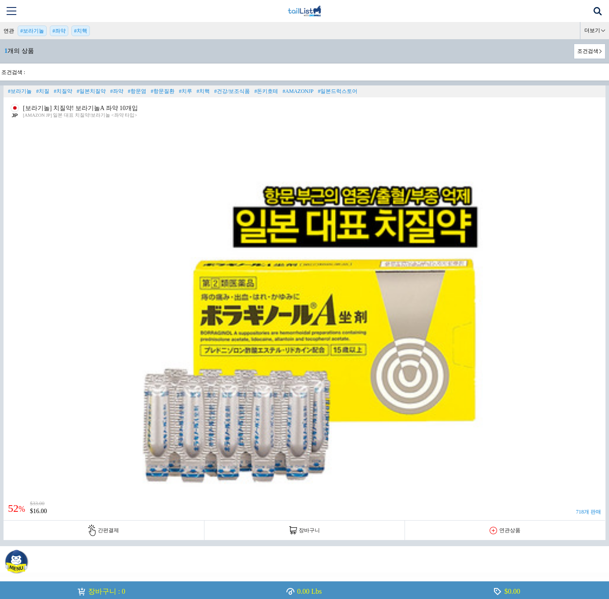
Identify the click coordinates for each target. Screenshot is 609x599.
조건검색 (587, 51)
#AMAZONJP (297, 91)
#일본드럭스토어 (337, 91)
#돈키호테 (266, 91)
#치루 (185, 91)
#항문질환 (163, 91)
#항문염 (137, 91)
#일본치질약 (91, 91)
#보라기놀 (32, 31)
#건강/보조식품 (232, 91)
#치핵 (80, 31)
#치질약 (63, 91)
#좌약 (59, 31)
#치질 (42, 91)
